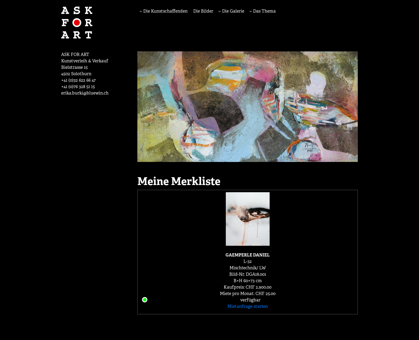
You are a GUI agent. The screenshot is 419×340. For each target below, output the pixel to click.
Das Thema (264, 11)
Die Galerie (232, 11)
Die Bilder (203, 11)
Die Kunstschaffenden (165, 11)
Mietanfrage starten (247, 306)
